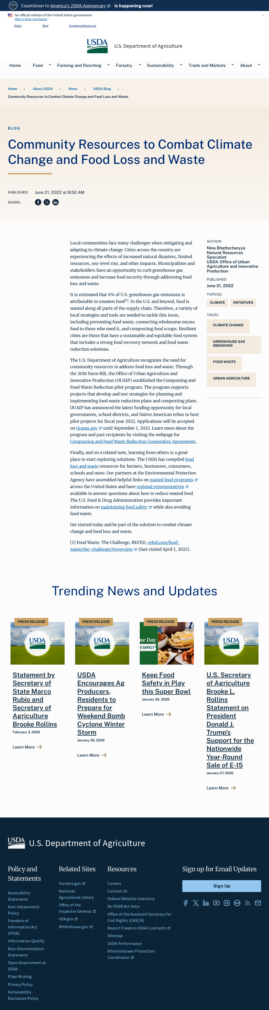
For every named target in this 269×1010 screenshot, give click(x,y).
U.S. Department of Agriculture (148, 45)
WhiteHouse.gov (76, 926)
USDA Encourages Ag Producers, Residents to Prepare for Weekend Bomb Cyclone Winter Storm (101, 703)
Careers (114, 883)
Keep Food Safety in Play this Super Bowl (166, 683)
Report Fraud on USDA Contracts (139, 928)
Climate (217, 302)
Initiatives (243, 302)
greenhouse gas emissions (229, 344)
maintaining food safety (126, 507)
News (18, 26)
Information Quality (26, 940)
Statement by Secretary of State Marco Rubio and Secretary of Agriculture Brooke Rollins (35, 699)
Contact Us (117, 891)
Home (12, 89)
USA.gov (68, 918)
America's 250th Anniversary (80, 6)
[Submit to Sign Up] (221, 886)
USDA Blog (102, 89)
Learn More (24, 747)
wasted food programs (174, 479)
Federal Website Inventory (131, 898)
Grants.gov (89, 428)
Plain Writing (20, 976)
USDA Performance (124, 943)
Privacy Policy (20, 984)
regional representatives (163, 486)
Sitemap (115, 935)
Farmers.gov (72, 883)
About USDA (43, 89)
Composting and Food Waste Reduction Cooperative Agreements (133, 441)
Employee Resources (82, 26)
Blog (45, 26)
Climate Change (228, 325)
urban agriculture (231, 378)
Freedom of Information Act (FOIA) (22, 927)
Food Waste (224, 362)
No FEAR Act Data (123, 906)
